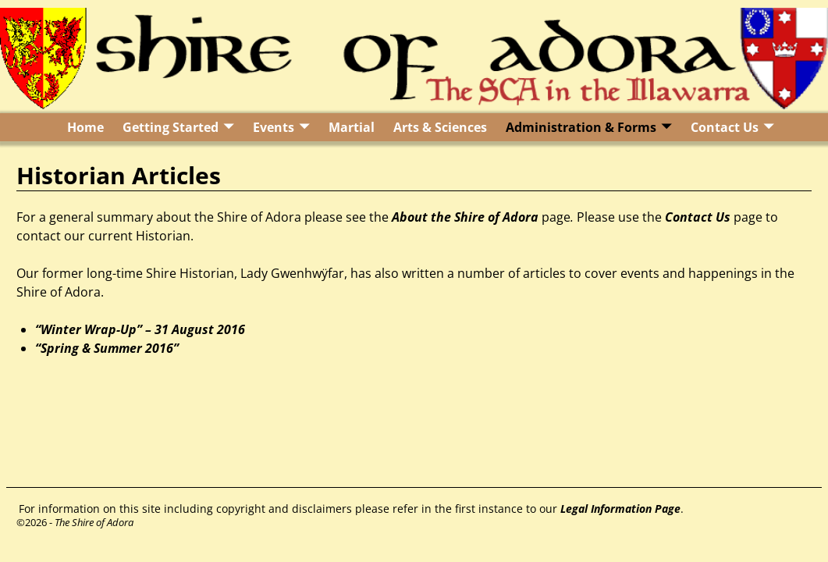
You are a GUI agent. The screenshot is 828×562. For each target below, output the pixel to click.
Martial (352, 127)
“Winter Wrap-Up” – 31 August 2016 (140, 329)
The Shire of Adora (94, 522)
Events (273, 127)
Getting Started (171, 127)
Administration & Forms (581, 127)
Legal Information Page (620, 508)
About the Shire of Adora (465, 217)
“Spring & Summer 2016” (107, 348)
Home (85, 127)
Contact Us (725, 127)
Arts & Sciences (440, 127)
